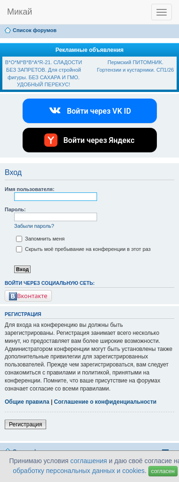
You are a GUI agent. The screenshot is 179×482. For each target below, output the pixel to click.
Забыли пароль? (34, 226)
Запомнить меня (40, 238)
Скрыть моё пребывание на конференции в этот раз (83, 249)
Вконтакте (28, 295)
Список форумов (35, 30)
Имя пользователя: (30, 189)
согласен (163, 471)
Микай (19, 12)
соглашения (88, 461)
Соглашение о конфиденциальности (105, 402)
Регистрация (25, 424)
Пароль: (15, 209)
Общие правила (27, 402)
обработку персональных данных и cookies (79, 470)
